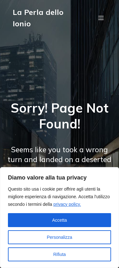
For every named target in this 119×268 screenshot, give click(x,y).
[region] (59, 217)
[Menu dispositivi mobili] (101, 17)
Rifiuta (59, 254)
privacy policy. (67, 204)
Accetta (59, 220)
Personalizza (59, 237)
